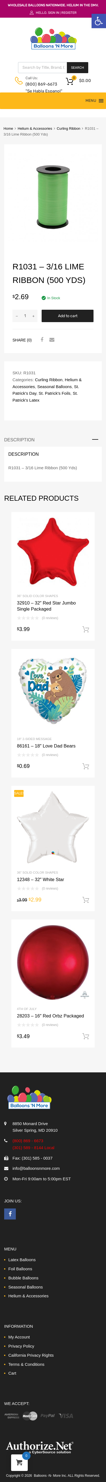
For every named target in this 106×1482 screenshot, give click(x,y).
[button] (90, 100)
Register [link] (69, 13)
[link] (99, 21)
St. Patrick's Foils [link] (54, 393)
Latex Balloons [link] (22, 1259)
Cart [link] (12, 1373)
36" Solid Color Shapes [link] (37, 596)
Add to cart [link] (85, 629)
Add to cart (67, 316)
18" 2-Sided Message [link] (34, 739)
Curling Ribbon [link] (68, 128)
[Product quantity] (25, 316)
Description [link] (19, 439)
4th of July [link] (27, 1009)
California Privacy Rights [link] (31, 1355)
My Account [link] (19, 1337)
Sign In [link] (53, 13)
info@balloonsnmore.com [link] (36, 1168)
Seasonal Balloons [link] (54, 386)
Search (77, 68)
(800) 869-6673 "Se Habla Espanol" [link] (39, 88)
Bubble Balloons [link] (23, 1278)
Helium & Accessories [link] (35, 128)
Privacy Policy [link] (21, 1346)
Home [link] (8, 128)
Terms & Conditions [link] (26, 1364)
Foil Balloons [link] (20, 1268)
